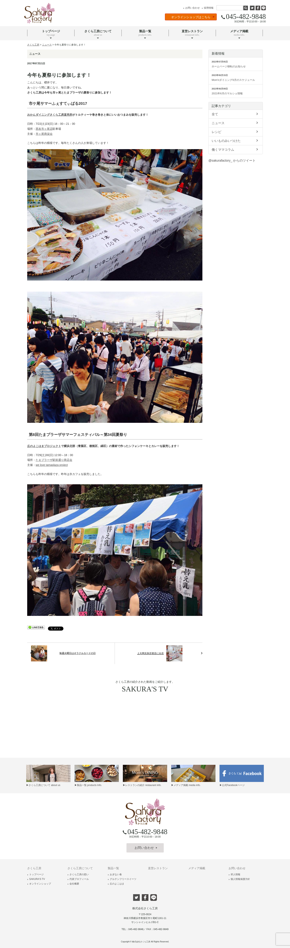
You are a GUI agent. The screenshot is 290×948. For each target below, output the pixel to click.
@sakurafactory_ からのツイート (232, 160)
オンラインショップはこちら (193, 17)
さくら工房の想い (78, 874)
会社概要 (73, 883)
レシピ (236, 132)
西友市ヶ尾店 (44, 128)
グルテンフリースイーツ (122, 879)
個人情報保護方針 (239, 879)
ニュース (236, 123)
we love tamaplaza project (52, 465)
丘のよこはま (116, 883)
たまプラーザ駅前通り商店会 (54, 460)
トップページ (35, 874)
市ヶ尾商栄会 (44, 133)
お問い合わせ (191, 7)
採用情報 (207, 7)
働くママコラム (236, 149)
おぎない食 (115, 874)
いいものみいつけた (236, 140)
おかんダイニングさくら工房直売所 (49, 114)
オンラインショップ (39, 883)
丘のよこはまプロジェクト (44, 446)
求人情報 (234, 874)
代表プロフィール (78, 879)
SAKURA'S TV (36, 879)
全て (236, 114)
